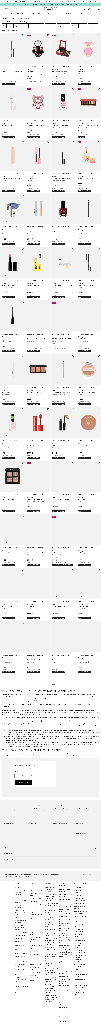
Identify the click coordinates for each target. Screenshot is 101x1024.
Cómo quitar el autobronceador (79, 951)
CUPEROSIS (78, 997)
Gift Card (21, 13)
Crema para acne (35, 942)
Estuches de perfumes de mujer (36, 903)
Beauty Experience (93, 1)
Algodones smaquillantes (34, 919)
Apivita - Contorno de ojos (21, 902)
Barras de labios (35, 972)
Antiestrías (33, 958)
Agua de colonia (79, 979)
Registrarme (24, 782)
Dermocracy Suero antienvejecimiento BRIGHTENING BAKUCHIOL (51, 941)
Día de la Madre (34, 13)
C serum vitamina (35, 964)
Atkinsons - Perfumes (18, 906)
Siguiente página (50, 680)
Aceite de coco (64, 916)
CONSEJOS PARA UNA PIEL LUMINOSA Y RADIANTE (80, 958)
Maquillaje (91, 13)
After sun (33, 948)
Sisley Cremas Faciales (19, 946)
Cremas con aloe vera (64, 900)
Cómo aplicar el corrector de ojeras (65, 951)
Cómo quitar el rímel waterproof (65, 895)
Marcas (69, 13)
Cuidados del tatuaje (78, 925)
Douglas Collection (16, 18)
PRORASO (18, 939)
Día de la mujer (79, 887)
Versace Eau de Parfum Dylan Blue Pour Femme (50, 912)
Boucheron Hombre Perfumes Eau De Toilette (21, 979)
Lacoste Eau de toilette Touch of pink (50, 949)
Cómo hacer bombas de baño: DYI (80, 992)
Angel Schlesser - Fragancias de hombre (20, 927)
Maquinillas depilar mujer (36, 895)
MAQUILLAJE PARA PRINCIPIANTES (80, 986)
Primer (32, 961)
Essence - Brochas (21, 953)
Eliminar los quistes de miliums (80, 975)
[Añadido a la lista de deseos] (22, 35)
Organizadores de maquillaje (36, 911)
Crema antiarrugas (36, 915)
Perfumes (79, 13)
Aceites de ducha (35, 929)
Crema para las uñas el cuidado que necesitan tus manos (65, 1011)
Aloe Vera (62, 1022)
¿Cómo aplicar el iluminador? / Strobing (64, 991)
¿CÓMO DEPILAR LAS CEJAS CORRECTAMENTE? (65, 935)
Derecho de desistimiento (49, 875)
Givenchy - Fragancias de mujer (21, 985)
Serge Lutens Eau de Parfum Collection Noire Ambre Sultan (50, 932)
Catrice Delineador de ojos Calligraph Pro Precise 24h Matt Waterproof (51, 998)
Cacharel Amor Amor (20, 970)
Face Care (33, 980)
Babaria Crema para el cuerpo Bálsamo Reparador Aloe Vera (51, 957)
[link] (12, 59)
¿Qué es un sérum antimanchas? (65, 946)
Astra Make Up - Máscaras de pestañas (20, 892)
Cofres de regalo (79, 895)
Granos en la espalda (63, 1018)
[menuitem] (9, 13)
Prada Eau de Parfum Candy (49, 918)
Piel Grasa (77, 982)
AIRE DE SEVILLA (20, 942)
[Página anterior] (42, 684)
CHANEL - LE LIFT (20, 935)
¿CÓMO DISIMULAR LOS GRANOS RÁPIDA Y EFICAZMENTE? (65, 983)
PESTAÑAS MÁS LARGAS (64, 941)
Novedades (58, 13)
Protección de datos (11, 875)
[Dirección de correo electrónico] (32, 776)
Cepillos (32, 887)
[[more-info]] (11, 30)
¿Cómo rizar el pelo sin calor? (65, 963)
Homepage (5, 18)
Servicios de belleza (53, 1)
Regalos (82, 1)
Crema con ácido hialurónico (65, 890)
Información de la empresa (29, 875)
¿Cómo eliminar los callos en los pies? (65, 905)
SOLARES (47, 13)
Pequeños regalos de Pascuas (80, 917)
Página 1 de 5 (50, 685)
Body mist (33, 951)
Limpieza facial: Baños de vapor (64, 929)
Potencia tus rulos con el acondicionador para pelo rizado (65, 922)
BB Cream (18, 950)
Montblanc (18, 887)
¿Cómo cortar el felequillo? (79, 965)
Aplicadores (34, 923)
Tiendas (75, 1)
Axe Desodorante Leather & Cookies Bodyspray (51, 979)
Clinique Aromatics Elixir (21, 957)
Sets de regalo (8, 13)
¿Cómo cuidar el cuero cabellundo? (65, 968)
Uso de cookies (28, 877)
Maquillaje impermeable (34, 976)
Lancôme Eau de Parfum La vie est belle (50, 924)
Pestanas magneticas (78, 970)
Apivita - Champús (21, 932)
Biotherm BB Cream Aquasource (51, 964)
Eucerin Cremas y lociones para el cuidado (20, 912)
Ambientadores (35, 954)
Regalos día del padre (79, 891)
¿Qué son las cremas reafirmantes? (63, 998)
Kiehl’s (17, 917)
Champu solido (79, 921)
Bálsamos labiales (35, 898)
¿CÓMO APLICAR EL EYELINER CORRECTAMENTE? (65, 911)
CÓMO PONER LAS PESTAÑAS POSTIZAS (65, 957)
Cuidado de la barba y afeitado (79, 899)
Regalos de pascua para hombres (80, 912)
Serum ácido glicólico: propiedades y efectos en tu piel (80, 937)
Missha (17, 974)
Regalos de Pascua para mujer (80, 908)
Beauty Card (66, 1)
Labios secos (63, 976)
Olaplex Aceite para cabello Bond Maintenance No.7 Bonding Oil (51, 971)
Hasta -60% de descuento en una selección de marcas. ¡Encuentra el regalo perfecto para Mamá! (50, 4)
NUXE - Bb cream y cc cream (21, 921)
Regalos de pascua (80, 903)
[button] (50, 848)
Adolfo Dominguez (21, 961)
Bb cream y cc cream (34, 968)
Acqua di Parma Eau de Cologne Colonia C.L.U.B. (51, 905)
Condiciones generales (12, 877)
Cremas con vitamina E (63, 1004)
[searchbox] (19, 8)
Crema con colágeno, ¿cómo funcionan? (80, 945)
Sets (31, 906)
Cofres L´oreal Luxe (36, 890)
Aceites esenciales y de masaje (36, 933)
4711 (16, 992)
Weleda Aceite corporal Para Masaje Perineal (50, 889)
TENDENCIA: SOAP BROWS (65, 973)
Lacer (17, 989)
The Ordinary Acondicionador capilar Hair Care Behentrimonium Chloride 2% (50, 988)
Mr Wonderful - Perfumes (20, 965)
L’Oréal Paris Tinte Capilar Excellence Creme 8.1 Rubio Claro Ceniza (51, 897)
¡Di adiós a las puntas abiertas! (79, 930)
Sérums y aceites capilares (35, 938)
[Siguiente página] (58, 684)
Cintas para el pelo (36, 945)
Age (16, 897)
